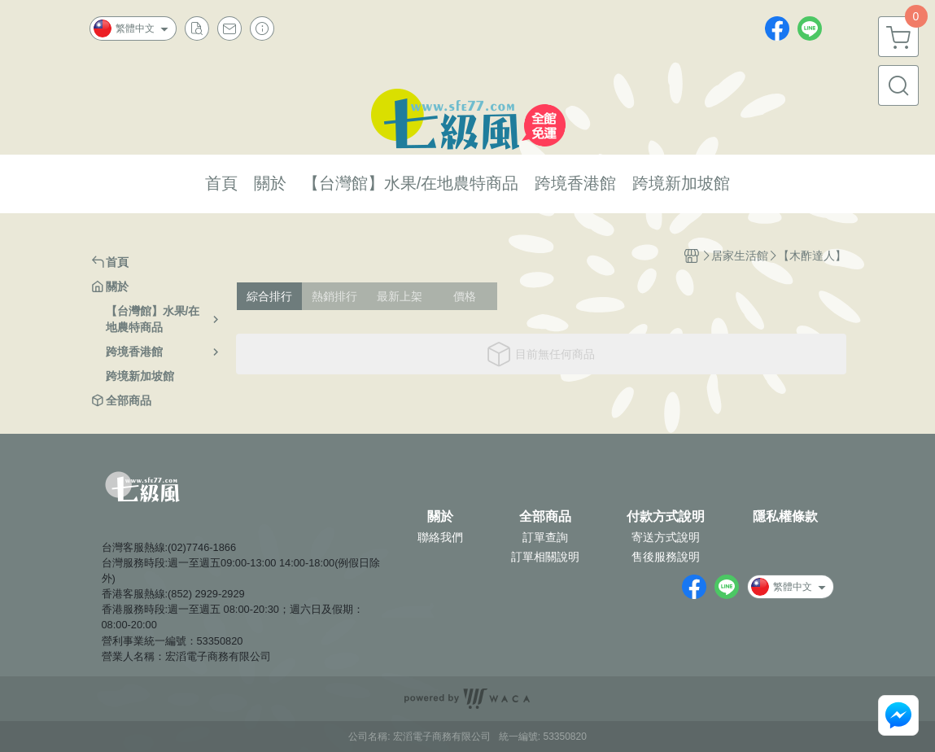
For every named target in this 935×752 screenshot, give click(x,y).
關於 (440, 516)
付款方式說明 (666, 516)
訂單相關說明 (545, 556)
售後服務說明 (665, 556)
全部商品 (545, 516)
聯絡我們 (440, 537)
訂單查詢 (545, 537)
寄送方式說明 (665, 537)
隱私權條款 (785, 516)
